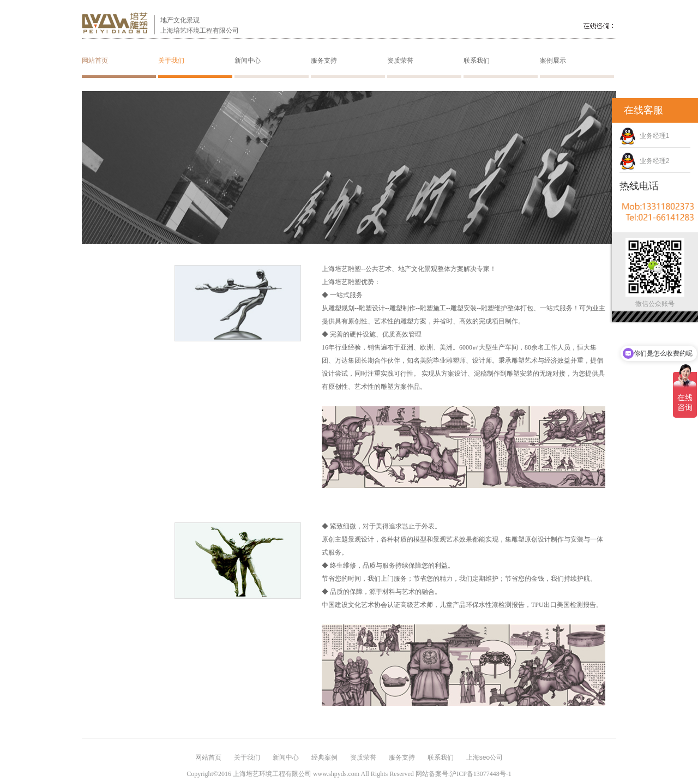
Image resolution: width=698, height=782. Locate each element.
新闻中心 (247, 60)
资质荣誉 (400, 60)
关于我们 (171, 60)
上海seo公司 (484, 757)
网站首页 (95, 60)
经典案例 (324, 757)
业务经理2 (644, 161)
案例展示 (553, 60)
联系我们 (477, 60)
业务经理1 (644, 136)
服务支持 (324, 60)
